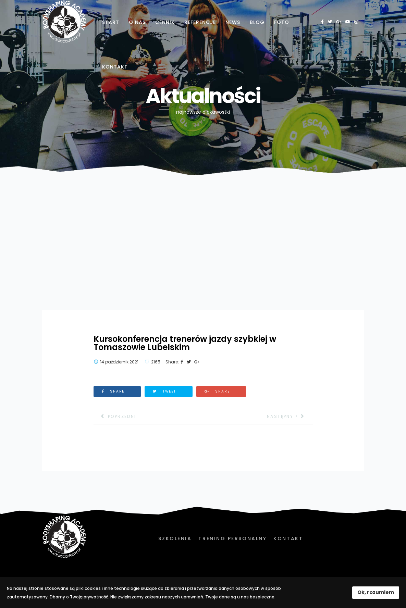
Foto (281, 22)
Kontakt (115, 66)
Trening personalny (232, 538)
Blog (257, 22)
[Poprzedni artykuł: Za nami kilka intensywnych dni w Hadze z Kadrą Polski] (115, 416)
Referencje (200, 22)
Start (110, 22)
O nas (137, 22)
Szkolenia (175, 538)
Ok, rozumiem (375, 592)
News (232, 22)
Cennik (165, 22)
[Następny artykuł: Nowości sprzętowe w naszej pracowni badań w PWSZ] (289, 416)
